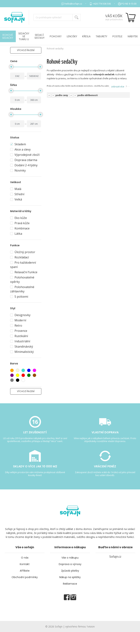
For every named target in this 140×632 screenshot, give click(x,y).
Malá (15, 189)
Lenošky (72, 36)
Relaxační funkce (23, 272)
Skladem (18, 144)
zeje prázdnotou (114, 19)
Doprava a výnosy (70, 564)
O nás (24, 557)
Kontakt (25, 564)
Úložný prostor (22, 252)
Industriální (20, 341)
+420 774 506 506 (102, 3)
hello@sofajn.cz (73, 3)
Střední (17, 194)
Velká (16, 199)
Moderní (18, 320)
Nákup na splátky (70, 577)
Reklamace (70, 584)
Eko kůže (18, 218)
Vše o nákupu (70, 557)
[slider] (11, 67)
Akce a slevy (20, 149)
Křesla (86, 36)
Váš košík (113, 15)
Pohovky (55, 36)
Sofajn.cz (115, 557)
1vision (91, 626)
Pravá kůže (20, 223)
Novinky (18, 170)
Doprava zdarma (23, 160)
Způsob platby (70, 570)
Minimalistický (22, 352)
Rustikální (19, 336)
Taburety (101, 36)
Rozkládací (19, 257)
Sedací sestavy (39, 36)
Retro (16, 325)
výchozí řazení (25, 50)
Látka (16, 234)
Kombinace (20, 228)
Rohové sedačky (55, 48)
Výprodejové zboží (25, 155)
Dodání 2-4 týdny (24, 165)
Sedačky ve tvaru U (23, 36)
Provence (18, 331)
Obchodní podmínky (25, 577)
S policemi (19, 297)
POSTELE (117, 36)
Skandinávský (21, 346)
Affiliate (25, 570)
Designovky (20, 315)
